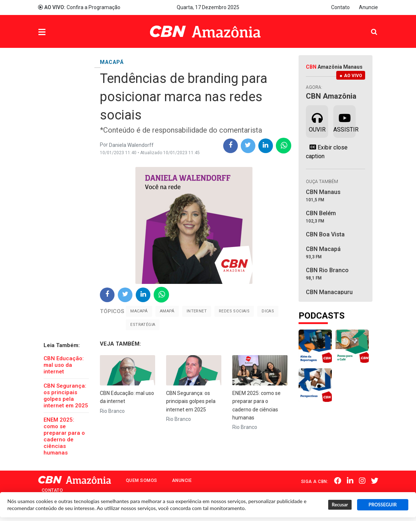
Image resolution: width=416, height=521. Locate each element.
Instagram (362, 481)
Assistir (344, 121)
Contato (340, 7)
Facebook (337, 481)
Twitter (374, 481)
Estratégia (142, 324)
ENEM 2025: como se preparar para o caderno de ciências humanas (64, 436)
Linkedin (350, 481)
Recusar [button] (340, 504)
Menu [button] (56, 32)
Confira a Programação (79, 7)
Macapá (138, 311)
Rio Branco (112, 411)
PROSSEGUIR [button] (382, 504)
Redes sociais (234, 311)
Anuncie (368, 7)
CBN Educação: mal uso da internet (64, 365)
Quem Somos (141, 480)
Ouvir (317, 121)
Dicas (268, 311)
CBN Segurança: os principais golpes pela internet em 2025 (66, 396)
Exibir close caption (327, 152)
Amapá (167, 311)
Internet (197, 311)
